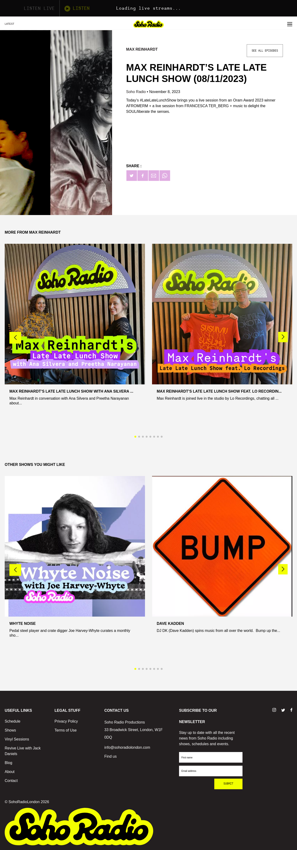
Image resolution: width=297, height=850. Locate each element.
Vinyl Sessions (17, 739)
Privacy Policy (66, 721)
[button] (283, 337)
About (10, 772)
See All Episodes (265, 50)
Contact (11, 781)
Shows (10, 730)
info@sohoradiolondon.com (127, 747)
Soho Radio (136, 92)
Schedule (12, 721)
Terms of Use (66, 730)
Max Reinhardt (142, 49)
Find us (110, 756)
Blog (8, 763)
